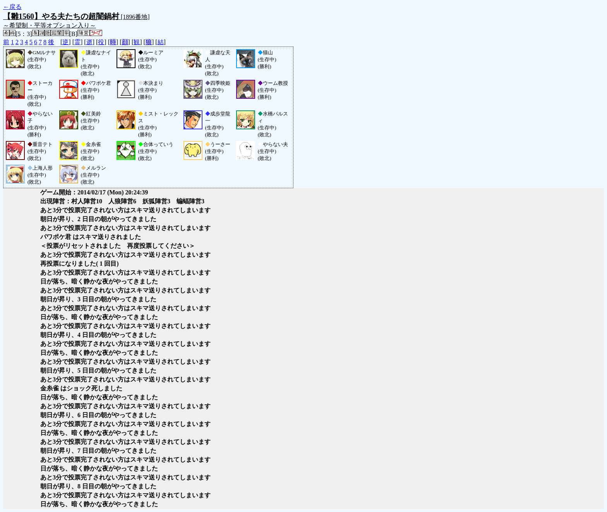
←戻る (12, 6)
